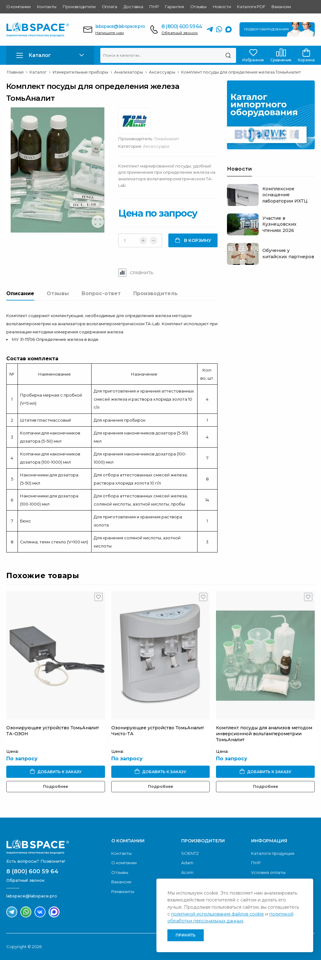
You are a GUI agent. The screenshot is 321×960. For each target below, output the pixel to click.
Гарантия (174, 6)
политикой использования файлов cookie (217, 914)
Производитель (155, 293)
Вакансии (281, 6)
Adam (187, 862)
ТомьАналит (166, 138)
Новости (222, 6)
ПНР (154, 6)
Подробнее (55, 786)
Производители (79, 6)
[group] (57, 170)
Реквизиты (122, 891)
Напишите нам (109, 32)
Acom (187, 872)
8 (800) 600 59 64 (181, 26)
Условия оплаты (268, 872)
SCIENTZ (190, 853)
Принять (186, 935)
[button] (50, 55)
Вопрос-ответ (101, 293)
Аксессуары (156, 146)
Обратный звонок (179, 32)
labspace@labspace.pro (120, 26)
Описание (20, 293)
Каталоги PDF (251, 6)
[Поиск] (228, 55)
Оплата (109, 6)
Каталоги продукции (272, 853)
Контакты (46, 6)
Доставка (133, 6)
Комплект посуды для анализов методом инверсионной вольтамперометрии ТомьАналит (264, 734)
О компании (18, 6)
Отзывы (198, 6)
